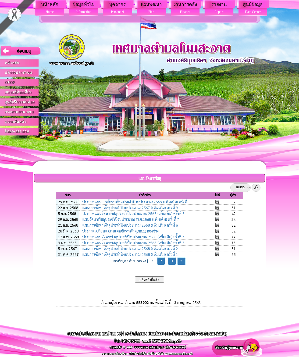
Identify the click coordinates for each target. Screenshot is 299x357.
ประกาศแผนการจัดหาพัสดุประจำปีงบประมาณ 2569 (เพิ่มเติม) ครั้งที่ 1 (135, 201)
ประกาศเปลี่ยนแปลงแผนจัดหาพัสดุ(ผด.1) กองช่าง (120, 230)
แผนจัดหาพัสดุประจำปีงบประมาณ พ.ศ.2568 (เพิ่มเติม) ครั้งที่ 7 (130, 219)
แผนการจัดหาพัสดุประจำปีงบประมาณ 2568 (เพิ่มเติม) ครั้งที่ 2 (129, 248)
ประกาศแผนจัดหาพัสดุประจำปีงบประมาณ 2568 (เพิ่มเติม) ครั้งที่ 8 (133, 213)
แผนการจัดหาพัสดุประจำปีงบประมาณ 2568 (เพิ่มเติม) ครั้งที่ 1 (129, 254)
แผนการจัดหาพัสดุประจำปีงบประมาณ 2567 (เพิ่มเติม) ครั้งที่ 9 (129, 207)
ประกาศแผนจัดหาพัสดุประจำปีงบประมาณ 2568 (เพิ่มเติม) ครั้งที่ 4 (133, 236)
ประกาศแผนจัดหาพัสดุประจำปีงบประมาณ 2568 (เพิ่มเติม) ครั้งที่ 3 (133, 242)
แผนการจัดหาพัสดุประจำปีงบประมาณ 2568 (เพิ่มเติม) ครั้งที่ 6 (129, 225)
